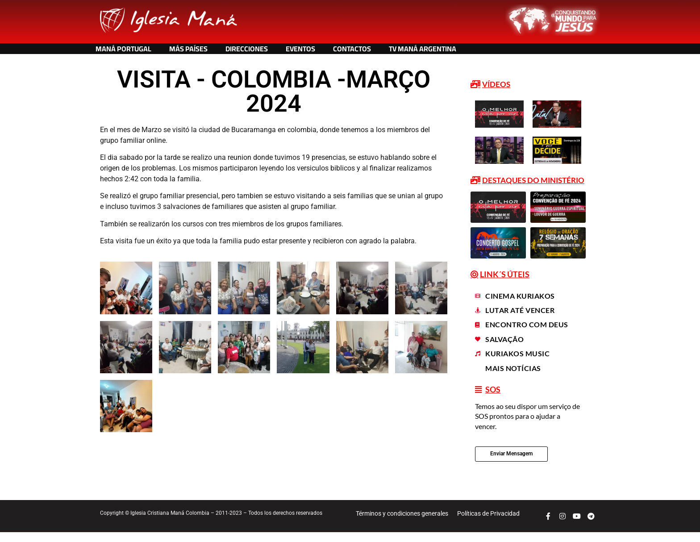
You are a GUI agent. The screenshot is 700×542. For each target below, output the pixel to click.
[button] (491, 84)
